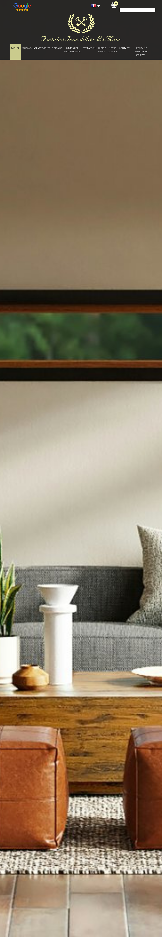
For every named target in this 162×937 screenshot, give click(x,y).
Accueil (15, 48)
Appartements (41, 48)
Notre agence (112, 50)
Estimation (89, 48)
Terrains (57, 48)
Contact (124, 48)
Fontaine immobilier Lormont (141, 51)
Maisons (26, 48)
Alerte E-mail (102, 50)
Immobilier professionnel (72, 50)
